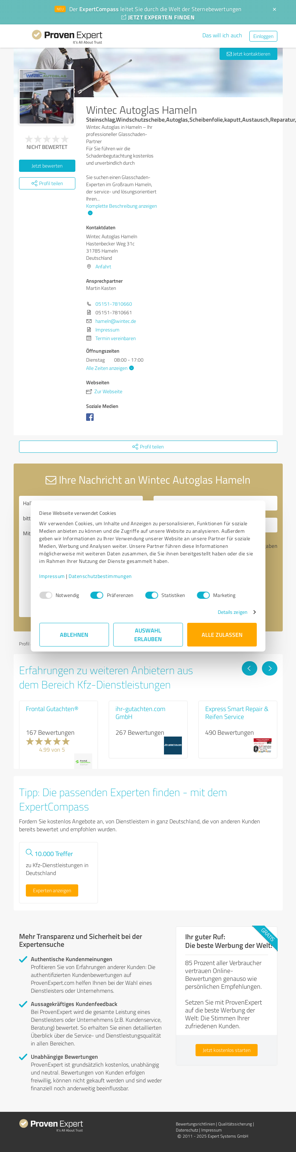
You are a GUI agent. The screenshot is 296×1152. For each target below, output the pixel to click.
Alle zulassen (222, 634)
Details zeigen (232, 611)
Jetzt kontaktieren (248, 53)
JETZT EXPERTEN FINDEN (157, 17)
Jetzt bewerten (47, 165)
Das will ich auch (222, 35)
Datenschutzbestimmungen (100, 576)
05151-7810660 (113, 303)
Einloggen (263, 36)
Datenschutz (187, 1130)
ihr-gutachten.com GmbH (140, 712)
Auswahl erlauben (148, 634)
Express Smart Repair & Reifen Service (236, 712)
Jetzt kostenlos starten (226, 1050)
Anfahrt (103, 266)
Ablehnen (74, 634)
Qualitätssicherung (235, 1124)
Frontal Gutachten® (52, 708)
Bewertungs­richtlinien (195, 1124)
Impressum (52, 576)
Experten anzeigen (52, 890)
